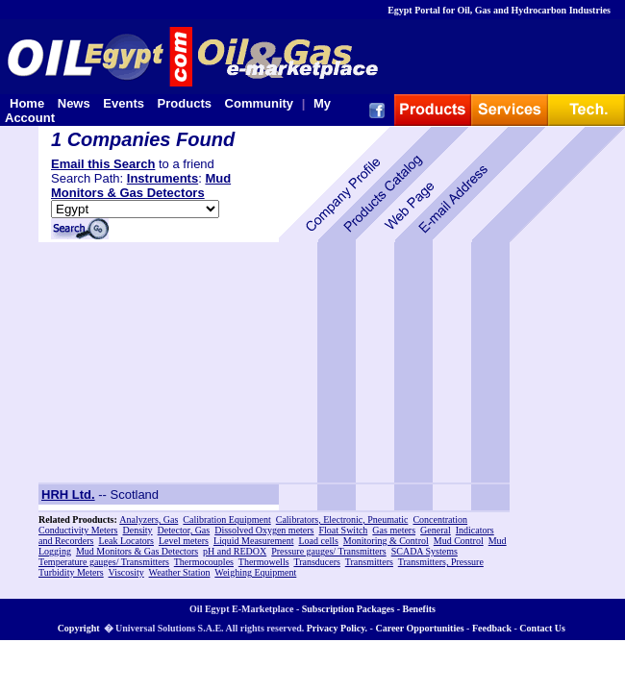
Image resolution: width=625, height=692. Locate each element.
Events (123, 103)
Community (259, 103)
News (74, 103)
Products (185, 103)
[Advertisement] (158, 362)
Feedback (492, 628)
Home (27, 103)
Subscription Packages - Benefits (369, 609)
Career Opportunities (419, 628)
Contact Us (542, 628)
